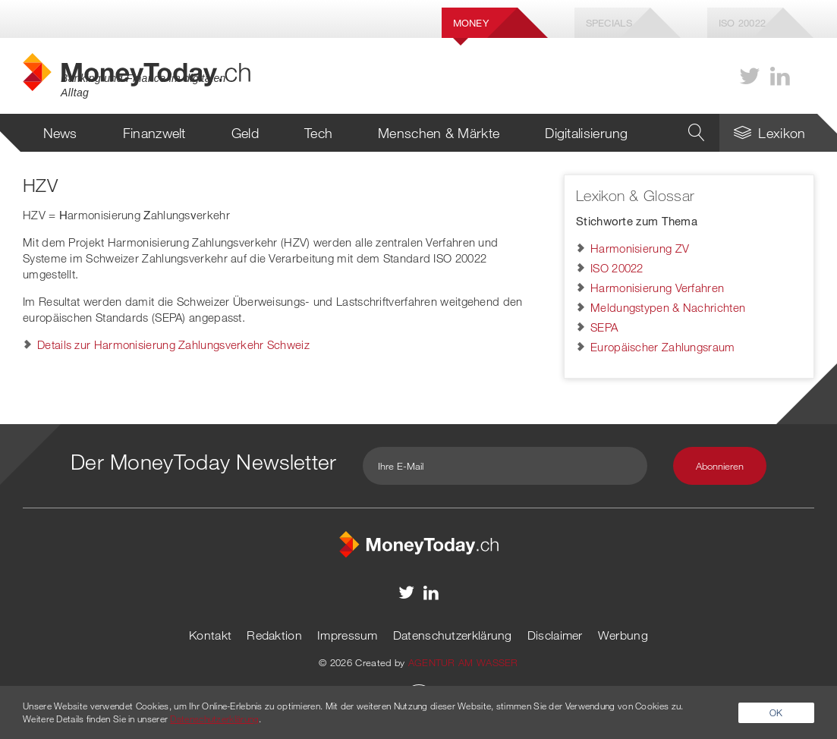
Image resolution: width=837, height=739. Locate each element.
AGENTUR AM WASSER (463, 662)
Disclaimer (555, 635)
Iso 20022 (742, 23)
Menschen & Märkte (438, 132)
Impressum (347, 635)
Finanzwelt (154, 132)
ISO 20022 (616, 268)
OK (776, 712)
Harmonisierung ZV (639, 248)
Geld (245, 132)
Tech (318, 132)
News (60, 132)
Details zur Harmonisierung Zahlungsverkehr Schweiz (173, 344)
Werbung (623, 635)
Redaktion (274, 635)
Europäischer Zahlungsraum (662, 347)
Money (471, 23)
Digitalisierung (586, 132)
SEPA (604, 327)
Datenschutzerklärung (452, 635)
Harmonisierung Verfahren (657, 287)
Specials (609, 23)
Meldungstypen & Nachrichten (667, 307)
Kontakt (210, 635)
